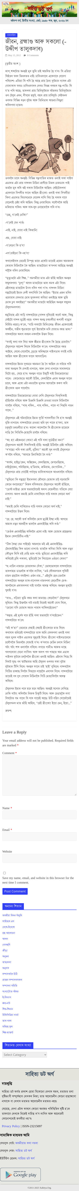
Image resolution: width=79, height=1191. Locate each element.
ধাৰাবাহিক (11, 35)
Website (7, 852)
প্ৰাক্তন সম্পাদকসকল (12, 980)
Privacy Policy (11, 1126)
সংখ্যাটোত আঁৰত (10, 992)
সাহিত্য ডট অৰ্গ (24, 1151)
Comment (9, 753)
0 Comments (31, 55)
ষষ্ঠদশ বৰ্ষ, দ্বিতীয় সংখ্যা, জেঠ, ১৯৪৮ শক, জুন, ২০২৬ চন (39, 21)
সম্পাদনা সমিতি (9, 986)
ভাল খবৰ (6, 1021)
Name (7, 808)
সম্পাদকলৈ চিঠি (9, 974)
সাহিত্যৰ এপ (8, 921)
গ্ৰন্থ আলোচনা (8, 933)
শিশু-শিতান (7, 1009)
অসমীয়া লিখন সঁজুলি (12, 916)
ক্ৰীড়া (5, 951)
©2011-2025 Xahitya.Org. (39, 1187)
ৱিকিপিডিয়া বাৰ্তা (10, 1015)
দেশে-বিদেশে (8, 927)
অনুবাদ (5, 968)
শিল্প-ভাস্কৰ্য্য (7, 1033)
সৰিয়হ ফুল (7, 1027)
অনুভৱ (5, 956)
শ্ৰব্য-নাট (6, 1003)
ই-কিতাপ (6, 997)
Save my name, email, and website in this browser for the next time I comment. (38, 880)
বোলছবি (6, 945)
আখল (5, 939)
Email (7, 830)
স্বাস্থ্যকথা (6, 962)
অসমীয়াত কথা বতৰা (27, 1143)
